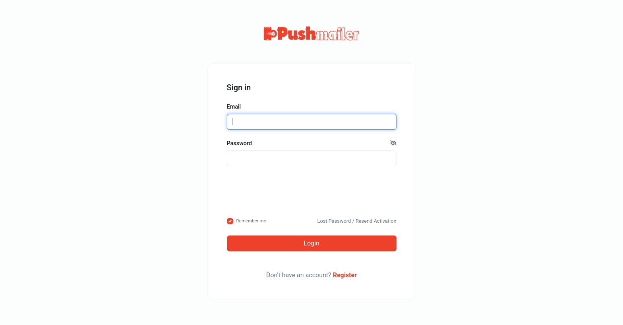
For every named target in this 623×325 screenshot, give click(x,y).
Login (311, 243)
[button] (393, 143)
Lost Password (334, 221)
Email (234, 106)
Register (345, 275)
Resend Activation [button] (376, 221)
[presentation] (311, 191)
